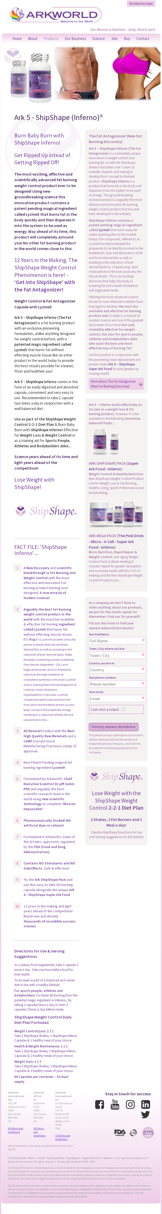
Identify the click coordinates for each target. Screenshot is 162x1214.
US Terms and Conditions (62, 1137)
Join (114, 38)
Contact (142, 38)
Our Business (75, 38)
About (33, 38)
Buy (127, 38)
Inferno (114, 468)
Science (98, 38)
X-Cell (109, 541)
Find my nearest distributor (114, 726)
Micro (96, 541)
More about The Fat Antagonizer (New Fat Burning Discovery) (113, 383)
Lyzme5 (104, 230)
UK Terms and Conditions (15, 1130)
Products (51, 38)
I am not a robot (105, 709)
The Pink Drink (131, 535)
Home (17, 38)
